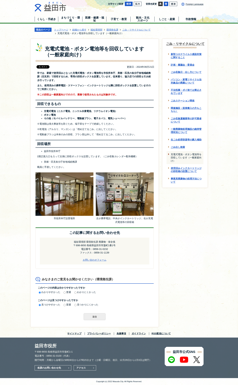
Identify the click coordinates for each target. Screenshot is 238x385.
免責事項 (121, 333)
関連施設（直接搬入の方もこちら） (186, 110)
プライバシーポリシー (99, 333)
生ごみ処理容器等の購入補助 (186, 139)
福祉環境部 (96, 29)
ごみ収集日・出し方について (186, 72)
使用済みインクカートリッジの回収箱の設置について (186, 170)
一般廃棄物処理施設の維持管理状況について (186, 131)
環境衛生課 (112, 29)
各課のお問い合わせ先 (49, 367)
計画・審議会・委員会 (182, 64)
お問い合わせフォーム (94, 260)
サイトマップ (74, 333)
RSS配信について (161, 333)
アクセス (81, 367)
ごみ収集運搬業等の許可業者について (186, 120)
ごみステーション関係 (182, 100)
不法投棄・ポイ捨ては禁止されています (186, 92)
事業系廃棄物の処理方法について (186, 180)
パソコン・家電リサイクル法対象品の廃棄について (186, 81)
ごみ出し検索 (178, 147)
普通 (67, 292)
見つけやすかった (49, 304)
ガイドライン (139, 333)
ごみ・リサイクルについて (136, 29)
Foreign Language (194, 4)
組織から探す (79, 29)
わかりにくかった (85, 292)
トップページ (61, 29)
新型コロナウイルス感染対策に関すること (186, 56)
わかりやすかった (49, 292)
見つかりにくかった (86, 304)
